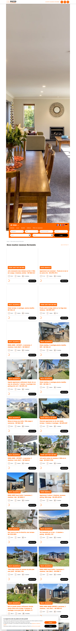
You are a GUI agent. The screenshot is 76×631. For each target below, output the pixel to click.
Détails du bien (32, 281)
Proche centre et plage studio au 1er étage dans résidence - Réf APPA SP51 (53, 309)
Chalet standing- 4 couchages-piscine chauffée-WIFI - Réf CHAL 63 (53, 346)
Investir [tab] (23, 228)
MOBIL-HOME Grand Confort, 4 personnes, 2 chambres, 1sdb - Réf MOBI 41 (20, 496)
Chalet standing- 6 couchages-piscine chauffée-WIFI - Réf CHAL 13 (53, 383)
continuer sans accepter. (36, 626)
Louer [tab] (17, 228)
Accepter (50, 622)
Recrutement (57, 1)
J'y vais (61, 235)
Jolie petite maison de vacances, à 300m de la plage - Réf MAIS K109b (53, 459)
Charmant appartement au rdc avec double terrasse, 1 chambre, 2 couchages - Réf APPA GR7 (53, 422)
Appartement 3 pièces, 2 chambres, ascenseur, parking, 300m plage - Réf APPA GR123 (53, 496)
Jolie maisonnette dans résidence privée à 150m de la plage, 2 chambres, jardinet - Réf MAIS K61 (21, 272)
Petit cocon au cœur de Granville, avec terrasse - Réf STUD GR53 (21, 533)
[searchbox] (17, 231)
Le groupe (47, 1)
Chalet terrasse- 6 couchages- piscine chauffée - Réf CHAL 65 (21, 309)
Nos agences (51, 1)
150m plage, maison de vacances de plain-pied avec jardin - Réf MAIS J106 (21, 570)
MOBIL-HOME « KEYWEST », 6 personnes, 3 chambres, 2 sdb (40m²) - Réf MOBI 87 (20, 346)
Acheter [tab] (12, 228)
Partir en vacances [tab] (38, 228)
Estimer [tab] (29, 228)
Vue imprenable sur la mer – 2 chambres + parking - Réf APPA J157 (52, 533)
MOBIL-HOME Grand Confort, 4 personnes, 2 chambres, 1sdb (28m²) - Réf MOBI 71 (52, 570)
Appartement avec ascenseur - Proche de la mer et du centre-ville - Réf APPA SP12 (54, 272)
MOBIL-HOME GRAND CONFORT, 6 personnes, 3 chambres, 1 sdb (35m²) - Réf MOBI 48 (53, 607)
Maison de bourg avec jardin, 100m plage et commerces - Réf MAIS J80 (20, 422)
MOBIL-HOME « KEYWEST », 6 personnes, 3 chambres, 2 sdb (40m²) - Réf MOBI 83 (20, 459)
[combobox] (17, 231)
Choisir (50, 626)
